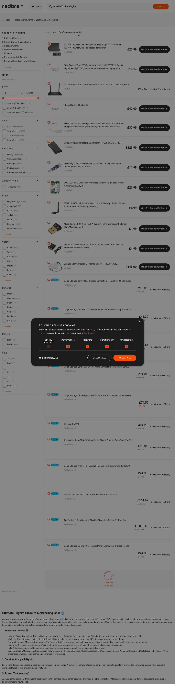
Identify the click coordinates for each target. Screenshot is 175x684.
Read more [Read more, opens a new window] (89, 333)
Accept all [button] (125, 357)
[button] (48, 358)
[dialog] (87, 342)
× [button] (139, 321)
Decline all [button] (99, 357)
